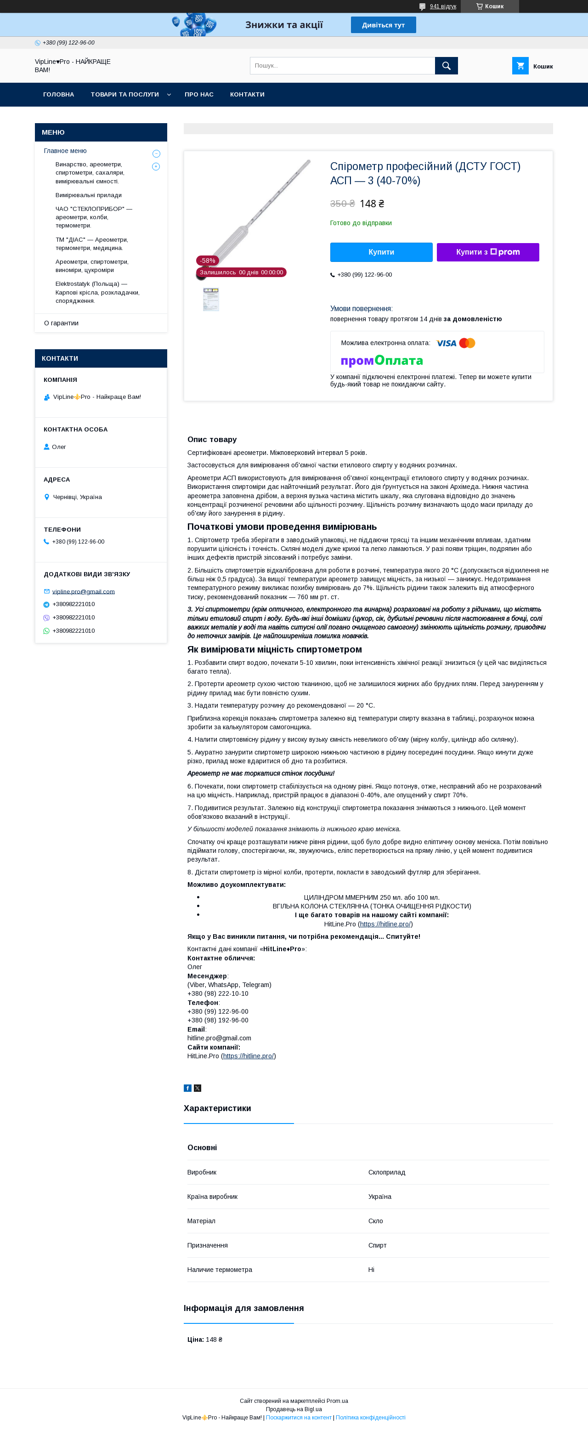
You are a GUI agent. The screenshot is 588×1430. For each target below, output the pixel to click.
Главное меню (65, 150)
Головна (58, 94)
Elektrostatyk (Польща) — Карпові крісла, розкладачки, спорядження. (98, 292)
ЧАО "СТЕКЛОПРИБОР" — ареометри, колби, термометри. (94, 217)
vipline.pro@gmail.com (83, 591)
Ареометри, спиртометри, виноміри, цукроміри (92, 265)
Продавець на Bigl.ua (294, 1409)
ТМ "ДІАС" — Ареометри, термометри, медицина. (92, 243)
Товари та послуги (124, 94)
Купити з (488, 252)
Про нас (199, 94)
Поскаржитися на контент (299, 1417)
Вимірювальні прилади (89, 195)
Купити (382, 252)
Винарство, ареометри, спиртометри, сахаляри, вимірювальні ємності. (90, 172)
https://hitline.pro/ (385, 924)
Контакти (247, 94)
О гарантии (61, 323)
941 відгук (443, 6)
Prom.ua (337, 1401)
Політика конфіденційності (371, 1417)
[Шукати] (446, 65)
